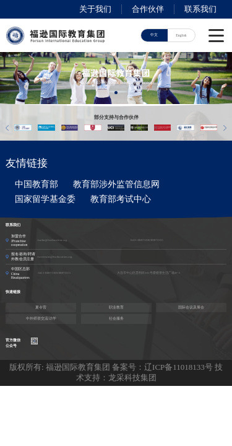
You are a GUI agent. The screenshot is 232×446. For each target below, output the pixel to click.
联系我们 (200, 9)
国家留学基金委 (45, 199)
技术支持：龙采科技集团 (149, 372)
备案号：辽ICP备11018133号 (162, 367)
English (181, 35)
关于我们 (95, 9)
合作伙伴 (148, 9)
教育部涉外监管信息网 (116, 184)
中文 (154, 35)
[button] (116, 92)
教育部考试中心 (120, 199)
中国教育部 (36, 184)
